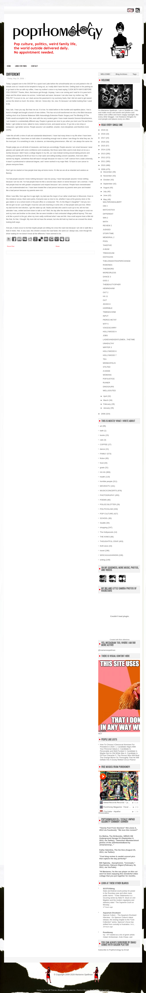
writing (102, 560)
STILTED (106, 367)
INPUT (105, 316)
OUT (105, 300)
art (101, 426)
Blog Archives (121, 74)
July (105, 191)
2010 (103, 165)
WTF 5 (105, 324)
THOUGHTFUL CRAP (109, 541)
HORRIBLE (107, 308)
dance (102, 449)
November (107, 176)
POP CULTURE (106, 514)
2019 (103, 130)
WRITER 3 (107, 347)
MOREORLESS (109, 273)
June (105, 195)
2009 (103, 169)
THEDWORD (108, 269)
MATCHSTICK (109, 210)
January (106, 408)
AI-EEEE (106, 371)
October (106, 180)
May (105, 199)
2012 (103, 157)
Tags (135, 74)
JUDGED (106, 229)
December (107, 172)
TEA (104, 359)
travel (102, 550)
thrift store (104, 546)
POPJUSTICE (109, 379)
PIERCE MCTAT (110, 320)
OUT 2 (105, 292)
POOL (105, 241)
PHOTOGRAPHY (107, 495)
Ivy (104, 935)
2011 (103, 161)
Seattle (103, 523)
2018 (103, 134)
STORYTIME (108, 233)
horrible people (106, 481)
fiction (102, 458)
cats (101, 440)
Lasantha (72, 990)
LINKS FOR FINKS (21, 66)
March (106, 400)
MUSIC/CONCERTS (108, 491)
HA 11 (105, 296)
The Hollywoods (106, 532)
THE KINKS (105, 537)
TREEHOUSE (108, 253)
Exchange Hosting (102, 990)
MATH (105, 222)
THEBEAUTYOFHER (112, 284)
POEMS (103, 500)
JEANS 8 (106, 304)
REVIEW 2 (107, 225)
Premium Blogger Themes (86, 990)
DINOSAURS (108, 387)
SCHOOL (104, 518)
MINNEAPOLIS (109, 363)
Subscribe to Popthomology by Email (113, 950)
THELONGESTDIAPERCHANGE (116, 261)
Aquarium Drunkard (112, 913)
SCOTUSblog (109, 888)
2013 (103, 154)
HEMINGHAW (109, 288)
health (102, 477)
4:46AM (106, 249)
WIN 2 (105, 218)
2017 (103, 138)
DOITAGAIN (108, 257)
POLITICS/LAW (106, 509)
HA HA (103, 472)
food (102, 463)
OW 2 (105, 206)
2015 (103, 146)
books (102, 435)
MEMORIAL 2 (108, 237)
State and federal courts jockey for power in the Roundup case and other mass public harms (119, 893)
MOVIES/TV (105, 486)
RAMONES (107, 265)
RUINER (106, 383)
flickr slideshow (124, 639)
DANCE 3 (107, 277)
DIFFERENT (13, 74)
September (108, 184)
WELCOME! (105, 74)
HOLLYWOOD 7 (109, 355)
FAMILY (103, 454)
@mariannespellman (106, 650)
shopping (104, 527)
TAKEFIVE (107, 245)
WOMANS (107, 375)
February (107, 404)
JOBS (105, 335)
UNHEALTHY (108, 343)
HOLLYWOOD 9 (109, 332)
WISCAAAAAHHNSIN (109, 555)
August (106, 188)
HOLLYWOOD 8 (109, 351)
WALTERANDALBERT (112, 202)
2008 (103, 414)
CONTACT (34, 66)
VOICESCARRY (109, 328)
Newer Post (10, 246)
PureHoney (108, 932)
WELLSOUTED (109, 390)
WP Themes (52, 990)
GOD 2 (106, 280)
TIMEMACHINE (109, 312)
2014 (103, 149)
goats (102, 467)
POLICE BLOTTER (108, 504)
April (105, 396)
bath (102, 431)
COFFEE (104, 444)
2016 (103, 142)
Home (9, 66)
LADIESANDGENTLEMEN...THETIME (119, 339)
